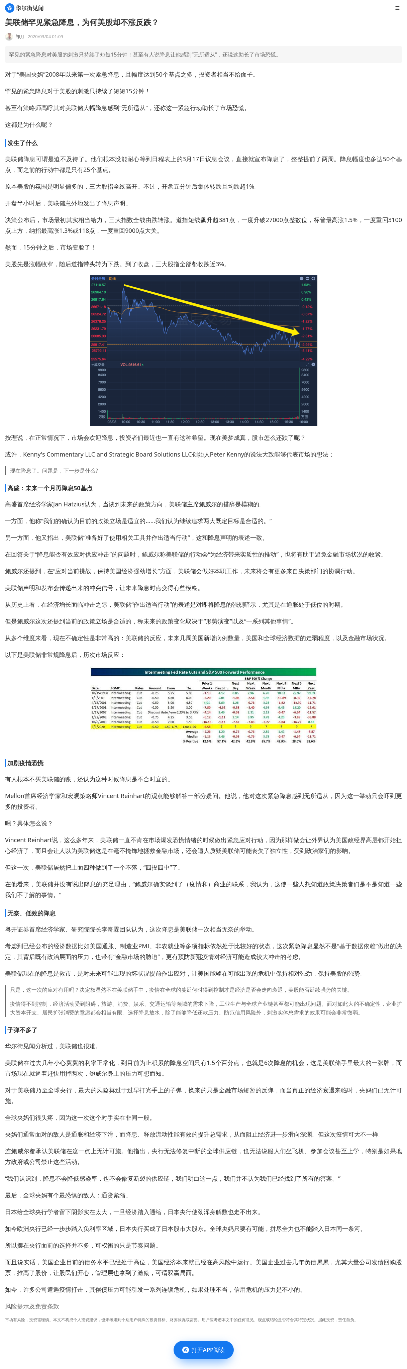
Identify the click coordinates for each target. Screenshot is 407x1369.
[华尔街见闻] (24, 8)
